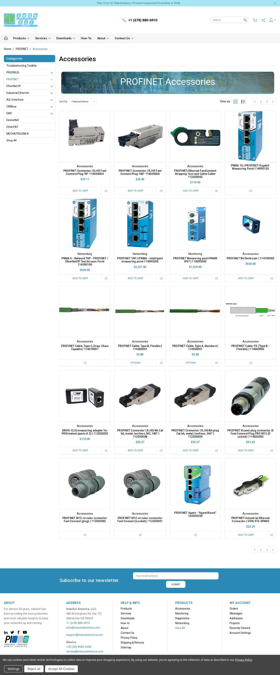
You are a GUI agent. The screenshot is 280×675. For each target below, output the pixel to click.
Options (135, 362)
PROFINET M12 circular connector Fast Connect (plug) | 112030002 (84, 519)
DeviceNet (12, 120)
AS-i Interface (15, 99)
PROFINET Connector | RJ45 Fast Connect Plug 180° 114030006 (140, 172)
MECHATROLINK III (17, 133)
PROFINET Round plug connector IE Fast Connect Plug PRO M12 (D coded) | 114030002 (250, 433)
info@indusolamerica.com (83, 627)
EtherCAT (12, 126)
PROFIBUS (12, 72)
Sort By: (63, 101)
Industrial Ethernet (17, 92)
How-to (86, 38)
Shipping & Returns (132, 642)
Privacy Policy (129, 637)
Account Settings (240, 632)
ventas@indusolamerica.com (84, 651)
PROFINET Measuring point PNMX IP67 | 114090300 (195, 260)
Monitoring (181, 613)
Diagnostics (182, 618)
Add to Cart (80, 190)
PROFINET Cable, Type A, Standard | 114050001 (195, 347)
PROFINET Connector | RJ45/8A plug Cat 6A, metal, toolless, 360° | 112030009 (195, 433)
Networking (182, 623)
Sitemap (126, 647)
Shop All (11, 140)
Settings (13, 669)
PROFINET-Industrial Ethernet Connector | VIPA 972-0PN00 (250, 519)
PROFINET (12, 79)
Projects (235, 623)
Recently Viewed (240, 628)
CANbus (11, 106)
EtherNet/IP (13, 86)
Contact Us (124, 38)
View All (180, 628)
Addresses (236, 618)
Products (21, 38)
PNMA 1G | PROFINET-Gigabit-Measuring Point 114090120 (250, 167)
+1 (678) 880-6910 (78, 623)
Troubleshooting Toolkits (21, 65)
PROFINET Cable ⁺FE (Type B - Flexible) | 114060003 (250, 347)
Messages (236, 613)
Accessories (182, 608)
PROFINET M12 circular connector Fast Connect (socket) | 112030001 (140, 519)
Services (43, 38)
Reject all (33, 669)
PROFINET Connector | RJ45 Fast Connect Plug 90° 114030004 (84, 172)
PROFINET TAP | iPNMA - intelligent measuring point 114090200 (140, 260)
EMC (9, 113)
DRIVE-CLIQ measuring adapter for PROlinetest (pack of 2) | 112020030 (85, 432)
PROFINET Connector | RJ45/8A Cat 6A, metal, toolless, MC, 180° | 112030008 (140, 433)
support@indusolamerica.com (84, 634)
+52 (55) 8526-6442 (78, 647)
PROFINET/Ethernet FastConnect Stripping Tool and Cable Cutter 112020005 (195, 174)
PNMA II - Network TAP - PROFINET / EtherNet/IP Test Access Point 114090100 (84, 261)
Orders (234, 608)
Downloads (65, 38)
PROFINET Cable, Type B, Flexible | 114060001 (140, 347)
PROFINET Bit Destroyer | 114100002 (250, 258)
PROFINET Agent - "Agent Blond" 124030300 (195, 514)
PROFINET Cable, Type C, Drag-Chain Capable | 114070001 (84, 347)
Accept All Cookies (61, 669)
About (103, 38)
